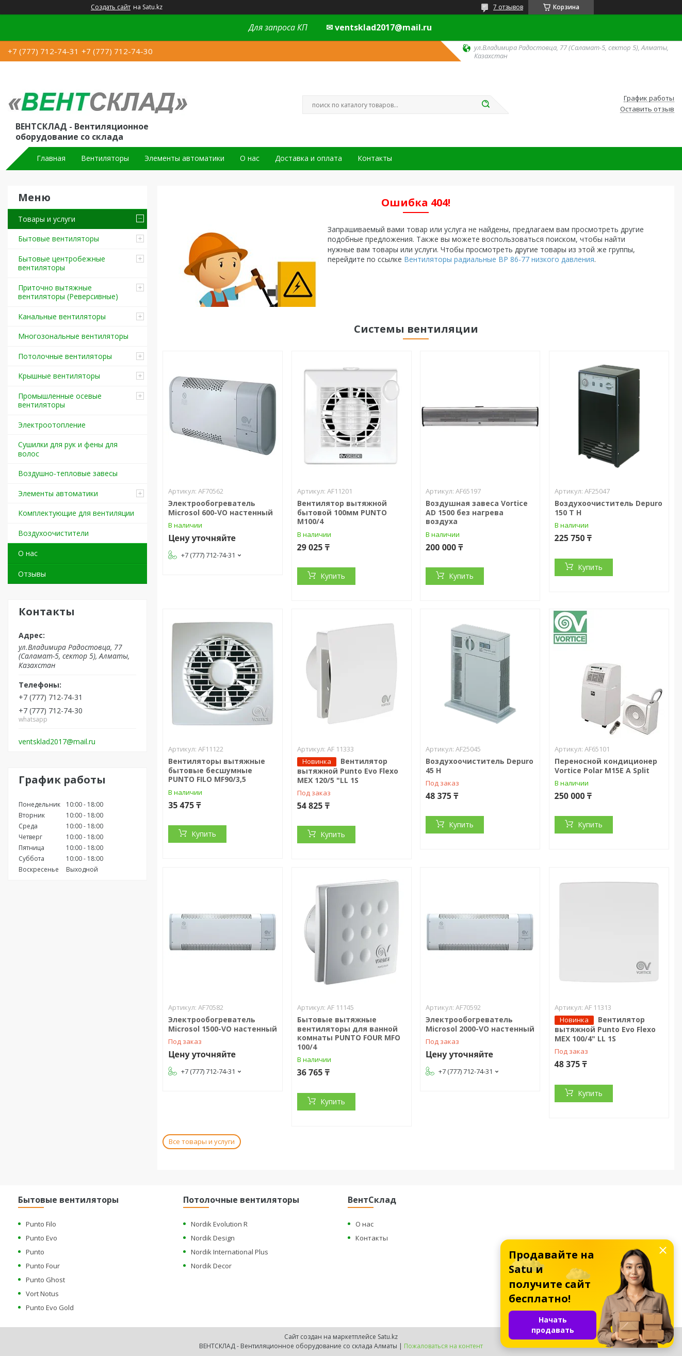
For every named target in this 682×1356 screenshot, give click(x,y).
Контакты (375, 158)
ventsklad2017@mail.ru (57, 741)
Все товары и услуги (202, 1141)
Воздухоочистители (53, 533)
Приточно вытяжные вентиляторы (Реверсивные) (68, 292)
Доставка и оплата (308, 158)
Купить (332, 576)
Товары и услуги (46, 219)
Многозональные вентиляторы (73, 336)
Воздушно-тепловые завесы (68, 473)
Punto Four (43, 1265)
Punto (35, 1251)
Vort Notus (42, 1293)
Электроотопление (52, 425)
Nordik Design (213, 1238)
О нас (249, 158)
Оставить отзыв (647, 109)
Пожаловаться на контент (443, 1346)
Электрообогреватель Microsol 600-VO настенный (220, 507)
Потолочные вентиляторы (65, 356)
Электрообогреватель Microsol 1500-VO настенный (222, 1024)
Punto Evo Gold (50, 1307)
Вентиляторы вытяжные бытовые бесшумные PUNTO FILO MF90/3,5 (216, 770)
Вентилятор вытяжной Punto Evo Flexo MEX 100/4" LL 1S (605, 1029)
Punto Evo (41, 1238)
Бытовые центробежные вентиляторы (61, 263)
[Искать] (485, 104)
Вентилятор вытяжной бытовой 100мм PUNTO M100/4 (342, 512)
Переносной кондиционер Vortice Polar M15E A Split (606, 765)
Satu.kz (388, 1336)
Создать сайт (111, 7)
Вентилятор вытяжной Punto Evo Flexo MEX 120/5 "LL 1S (347, 770)
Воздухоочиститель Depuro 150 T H (608, 507)
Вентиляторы (105, 158)
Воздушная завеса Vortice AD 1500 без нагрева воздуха (477, 512)
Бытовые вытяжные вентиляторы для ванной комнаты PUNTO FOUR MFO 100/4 (348, 1033)
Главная (51, 158)
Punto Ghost (45, 1279)
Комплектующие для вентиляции (76, 513)
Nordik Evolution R (219, 1224)
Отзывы (32, 574)
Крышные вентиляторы (59, 376)
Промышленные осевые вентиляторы (60, 400)
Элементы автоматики (184, 158)
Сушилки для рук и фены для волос (68, 449)
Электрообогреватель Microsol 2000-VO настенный (480, 1024)
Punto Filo (41, 1224)
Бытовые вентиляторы (58, 238)
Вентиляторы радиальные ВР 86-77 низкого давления (499, 259)
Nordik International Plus (229, 1251)
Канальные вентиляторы (62, 316)
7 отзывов (508, 7)
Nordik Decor (211, 1265)
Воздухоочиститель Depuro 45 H (479, 765)
